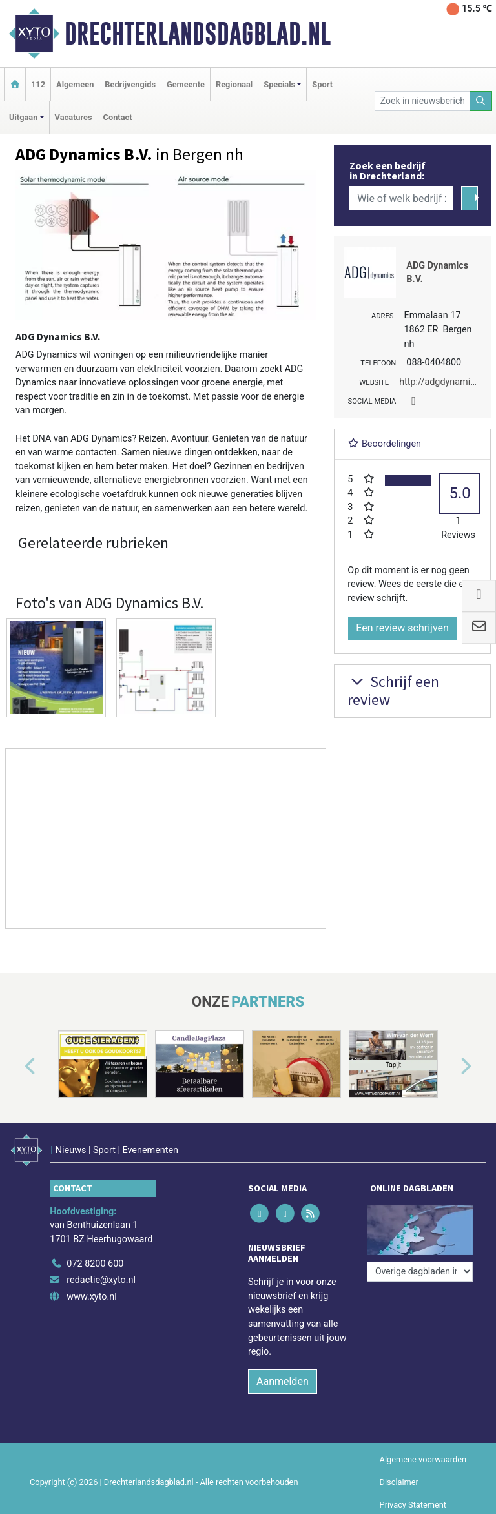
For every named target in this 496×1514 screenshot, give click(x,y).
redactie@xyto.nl (101, 1279)
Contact (117, 117)
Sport (322, 84)
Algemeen (75, 84)
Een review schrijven (402, 628)
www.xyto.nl (91, 1296)
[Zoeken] (481, 101)
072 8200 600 (95, 1263)
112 (38, 84)
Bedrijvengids (130, 84)
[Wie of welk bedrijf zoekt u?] (401, 198)
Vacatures (73, 117)
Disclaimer (399, 1482)
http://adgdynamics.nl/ (446, 381)
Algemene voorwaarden (423, 1459)
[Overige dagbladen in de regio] (420, 1272)
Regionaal (234, 84)
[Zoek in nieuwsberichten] (422, 101)
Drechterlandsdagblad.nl (198, 33)
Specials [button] (279, 84)
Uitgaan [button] (23, 117)
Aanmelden (282, 1381)
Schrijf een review (393, 690)
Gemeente (186, 84)
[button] (15, 1067)
